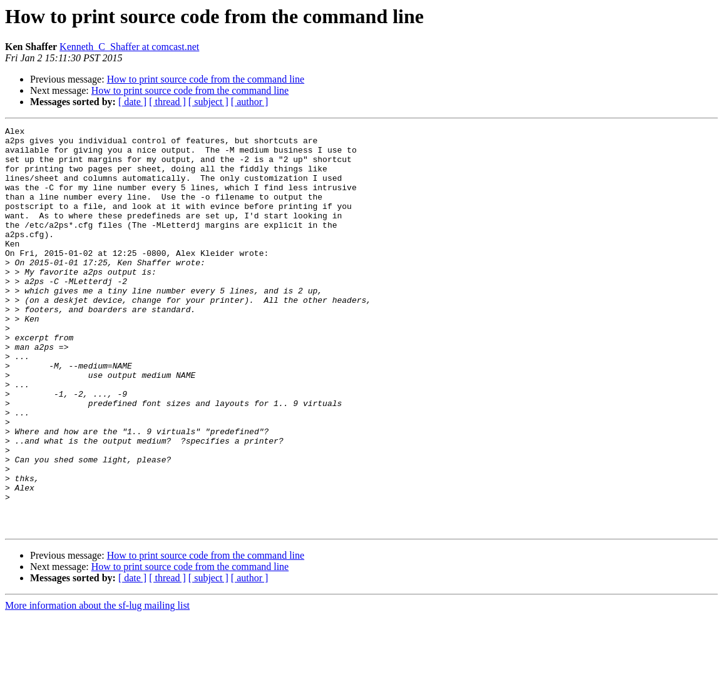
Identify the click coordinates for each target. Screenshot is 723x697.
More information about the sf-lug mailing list (97, 686)
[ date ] (132, 101)
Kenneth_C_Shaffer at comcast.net (129, 46)
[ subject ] (208, 101)
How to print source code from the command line (205, 79)
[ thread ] (167, 101)
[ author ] (250, 101)
